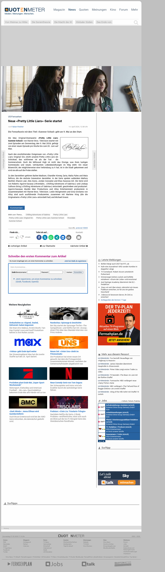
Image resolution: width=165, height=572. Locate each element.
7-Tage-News (7, 548)
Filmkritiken (36, 557)
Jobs (125, 544)
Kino (113, 9)
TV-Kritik (86, 544)
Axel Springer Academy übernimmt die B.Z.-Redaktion (118, 283)
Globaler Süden (84, 22)
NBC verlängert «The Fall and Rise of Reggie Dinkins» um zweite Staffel (118, 387)
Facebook (6, 550)
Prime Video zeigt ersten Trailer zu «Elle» (117, 370)
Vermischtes (47, 544)
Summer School (15, 221)
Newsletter (6, 544)
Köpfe (45, 550)
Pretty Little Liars (60, 214)
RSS (4, 542)
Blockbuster (79, 557)
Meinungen (99, 9)
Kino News (9, 557)
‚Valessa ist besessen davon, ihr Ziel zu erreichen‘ (116, 295)
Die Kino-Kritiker (108, 544)
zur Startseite (47, 246)
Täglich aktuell (68, 546)
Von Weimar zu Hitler (16, 22)
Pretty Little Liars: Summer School (50, 218)
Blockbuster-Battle (109, 548)
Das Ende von (104, 22)
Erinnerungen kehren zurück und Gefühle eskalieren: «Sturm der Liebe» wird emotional (119, 278)
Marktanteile (67, 544)
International (47, 548)
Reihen (25, 544)
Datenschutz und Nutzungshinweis (129, 549)
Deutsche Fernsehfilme (121, 557)
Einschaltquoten (63, 557)
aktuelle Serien (98, 557)
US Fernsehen (45, 557)
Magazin (59, 9)
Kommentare (16, 207)
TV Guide (72, 557)
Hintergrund (27, 542)
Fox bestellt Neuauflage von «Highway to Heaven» (115, 359)
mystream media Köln (118, 429)
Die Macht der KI (63, 22)
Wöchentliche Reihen (70, 542)
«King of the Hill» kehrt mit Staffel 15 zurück (118, 393)
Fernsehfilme (88, 557)
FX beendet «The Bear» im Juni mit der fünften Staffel (118, 376)
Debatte (85, 542)
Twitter (5, 552)
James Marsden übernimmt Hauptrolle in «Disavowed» (115, 365)
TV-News (46, 542)
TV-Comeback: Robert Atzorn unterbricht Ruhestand (117, 272)
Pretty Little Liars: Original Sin (21, 218)
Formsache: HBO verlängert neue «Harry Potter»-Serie (117, 381)
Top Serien (133, 557)
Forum (123, 9)
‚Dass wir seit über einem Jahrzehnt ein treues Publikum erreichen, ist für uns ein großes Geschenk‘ (119, 289)
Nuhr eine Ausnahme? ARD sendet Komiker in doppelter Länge (119, 267)
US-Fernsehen (47, 552)
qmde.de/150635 (82, 228)
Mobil (5, 546)
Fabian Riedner (18, 126)
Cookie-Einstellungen (130, 552)
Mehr (134, 9)
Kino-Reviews (87, 546)
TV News (54, 557)
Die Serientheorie (41, 22)
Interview (26, 546)
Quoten (84, 9)
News (72, 9)
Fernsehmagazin (26, 557)
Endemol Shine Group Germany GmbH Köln (119, 407)
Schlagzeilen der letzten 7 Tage (113, 300)
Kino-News (106, 542)
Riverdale (71, 218)
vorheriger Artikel (17, 246)
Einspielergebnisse (109, 546)
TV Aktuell (17, 557)
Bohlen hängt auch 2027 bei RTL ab (115, 263)
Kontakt (125, 546)
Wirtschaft (46, 546)
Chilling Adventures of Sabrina (38, 214)
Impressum (127, 553)
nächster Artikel (79, 246)
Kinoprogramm (108, 557)
